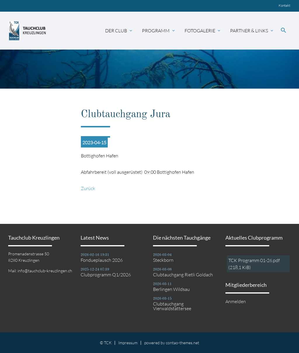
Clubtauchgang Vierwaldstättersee (172, 306)
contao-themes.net (182, 342)
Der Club (119, 30)
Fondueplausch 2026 (102, 260)
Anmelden (235, 301)
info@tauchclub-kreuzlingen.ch (45, 270)
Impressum (128, 342)
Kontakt (284, 5)
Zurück (88, 188)
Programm (159, 30)
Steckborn (163, 260)
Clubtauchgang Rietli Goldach (183, 274)
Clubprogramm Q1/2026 (106, 274)
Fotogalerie (203, 30)
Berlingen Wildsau (171, 289)
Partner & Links (252, 30)
